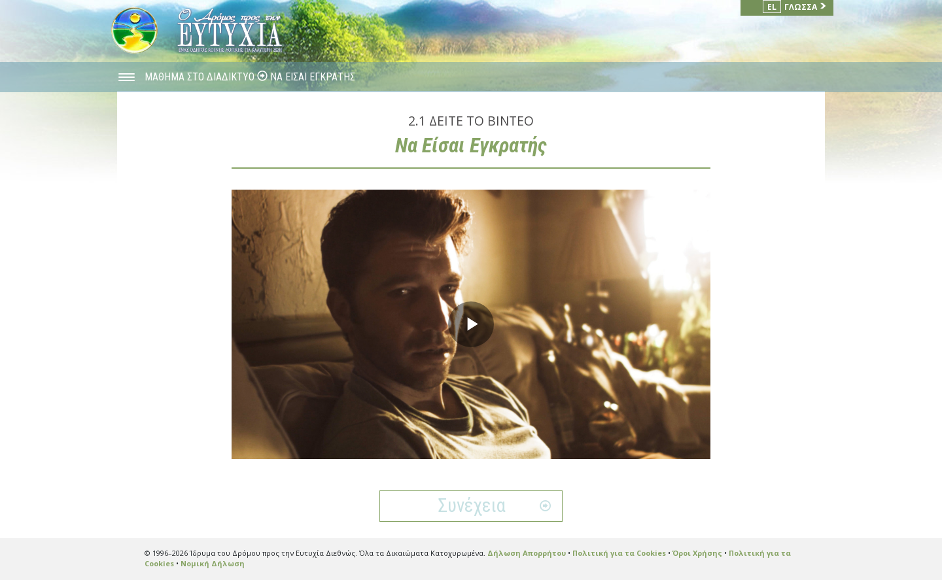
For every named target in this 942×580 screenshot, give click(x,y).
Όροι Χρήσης (697, 553)
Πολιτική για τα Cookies (619, 553)
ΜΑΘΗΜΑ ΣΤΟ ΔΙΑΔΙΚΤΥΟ (201, 77)
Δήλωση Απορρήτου (526, 553)
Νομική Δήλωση (213, 563)
